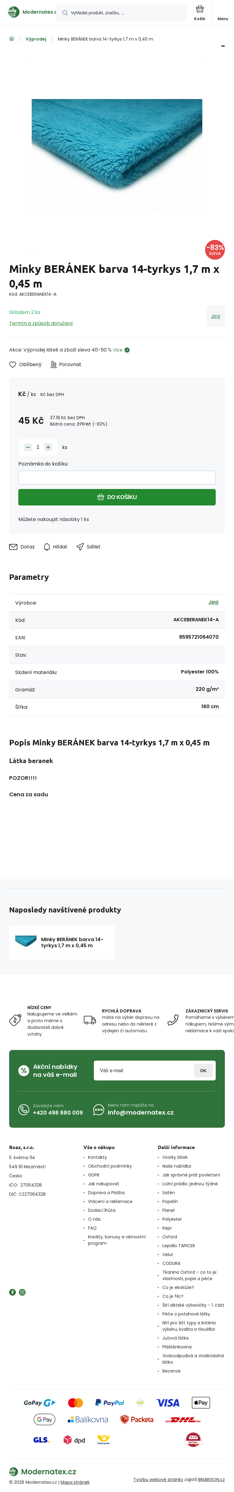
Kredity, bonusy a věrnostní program (117, 1240)
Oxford (169, 1237)
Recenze (171, 1371)
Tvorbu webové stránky (158, 1479)
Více (117, 350)
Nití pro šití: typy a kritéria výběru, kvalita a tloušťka (189, 1326)
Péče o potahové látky (186, 1314)
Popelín (170, 1201)
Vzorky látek (175, 1157)
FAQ (92, 1228)
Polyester (172, 1219)
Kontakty (97, 1157)
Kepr (167, 1228)
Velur (167, 1254)
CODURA (171, 1263)
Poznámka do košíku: (43, 463)
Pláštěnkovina (177, 1347)
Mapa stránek (75, 1482)
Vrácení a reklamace (110, 1201)
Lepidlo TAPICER (178, 1246)
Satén (168, 1193)
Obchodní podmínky (110, 1166)
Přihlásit (203, 1070)
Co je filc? (172, 1296)
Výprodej (36, 39)
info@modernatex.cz (141, 1112)
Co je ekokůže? (178, 1287)
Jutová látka (175, 1338)
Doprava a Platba (106, 1193)
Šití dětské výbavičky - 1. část (193, 1305)
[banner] (28, 12)
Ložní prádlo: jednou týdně (190, 1184)
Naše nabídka (176, 1166)
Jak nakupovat (103, 1184)
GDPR (93, 1175)
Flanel (168, 1210)
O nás (94, 1219)
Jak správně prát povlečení (191, 1175)
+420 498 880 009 (58, 1112)
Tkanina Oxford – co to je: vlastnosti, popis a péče (189, 1275)
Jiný (215, 316)
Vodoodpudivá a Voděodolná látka (193, 1359)
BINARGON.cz (211, 1479)
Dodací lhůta (101, 1210)
